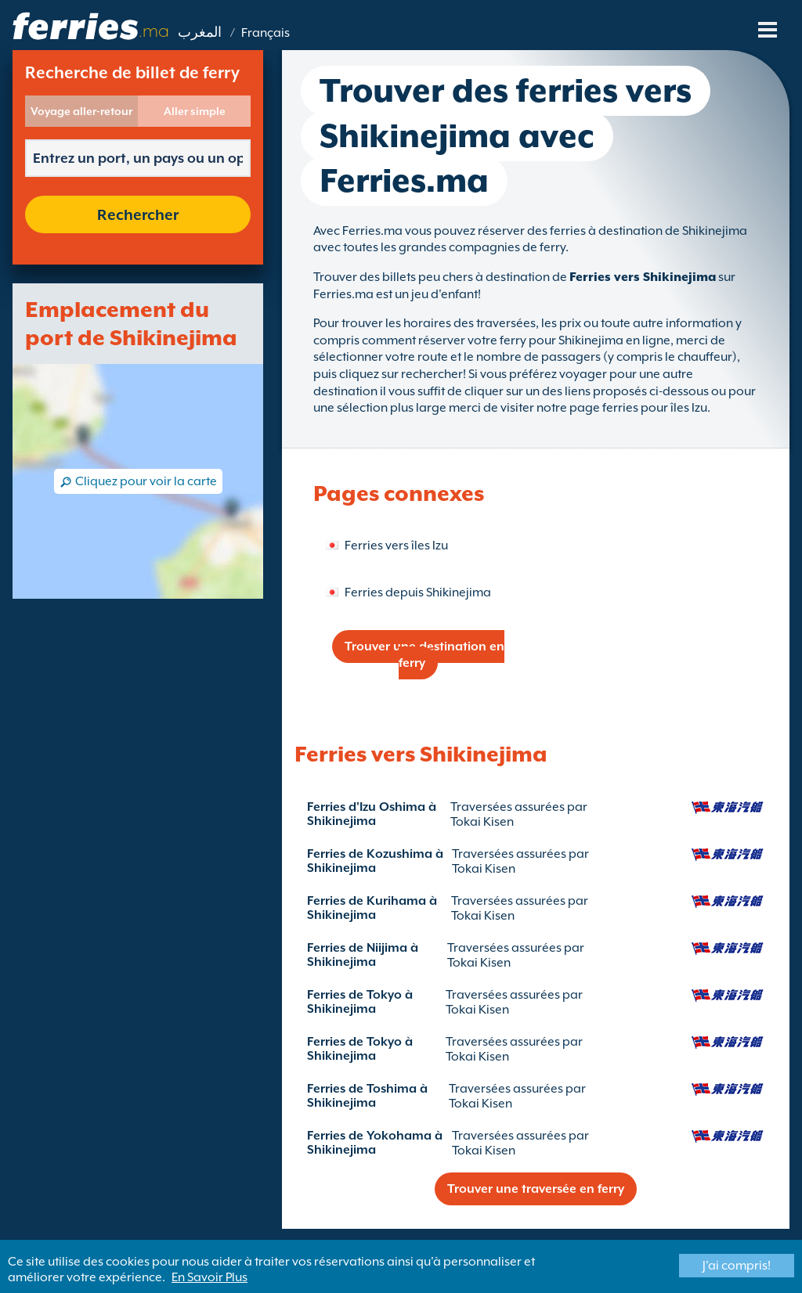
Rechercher (138, 214)
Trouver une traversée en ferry (535, 1189)
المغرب (200, 33)
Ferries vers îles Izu (396, 545)
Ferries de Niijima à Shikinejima (362, 955)
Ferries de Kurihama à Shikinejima (372, 908)
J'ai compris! (737, 1266)
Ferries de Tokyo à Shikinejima (360, 1002)
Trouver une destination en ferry (424, 654)
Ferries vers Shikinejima (642, 277)
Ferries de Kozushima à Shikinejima (375, 861)
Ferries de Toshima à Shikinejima (367, 1096)
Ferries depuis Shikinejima (418, 592)
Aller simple (195, 111)
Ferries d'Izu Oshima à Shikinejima (371, 814)
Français (265, 33)
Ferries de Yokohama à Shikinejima (375, 1143)
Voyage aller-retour (81, 111)
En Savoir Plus (209, 1277)
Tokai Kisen (482, 822)
